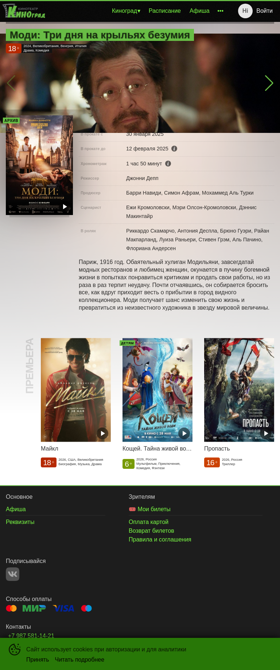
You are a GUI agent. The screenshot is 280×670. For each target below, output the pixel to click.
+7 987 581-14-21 (31, 636)
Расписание (165, 11)
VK (12, 574)
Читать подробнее (80, 659)
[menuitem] (126, 11)
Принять (37, 659)
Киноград (124, 11)
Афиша (200, 11)
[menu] (137, 11)
